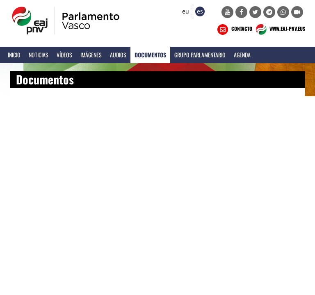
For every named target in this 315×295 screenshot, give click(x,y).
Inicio (14, 54)
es (200, 11)
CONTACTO (234, 29)
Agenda (242, 54)
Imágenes (91, 54)
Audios (118, 54)
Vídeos (64, 54)
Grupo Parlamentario (200, 54)
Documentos (150, 54)
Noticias (38, 54)
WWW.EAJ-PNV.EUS (279, 29)
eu (185, 11)
